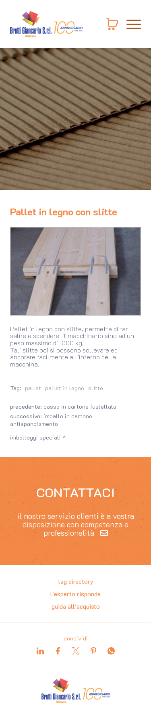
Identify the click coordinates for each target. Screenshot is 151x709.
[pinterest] (93, 651)
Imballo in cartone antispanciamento (51, 419)
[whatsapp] (111, 651)
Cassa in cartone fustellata (79, 406)
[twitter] (76, 651)
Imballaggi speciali (35, 437)
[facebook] (58, 651)
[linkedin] (40, 651)
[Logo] (46, 24)
